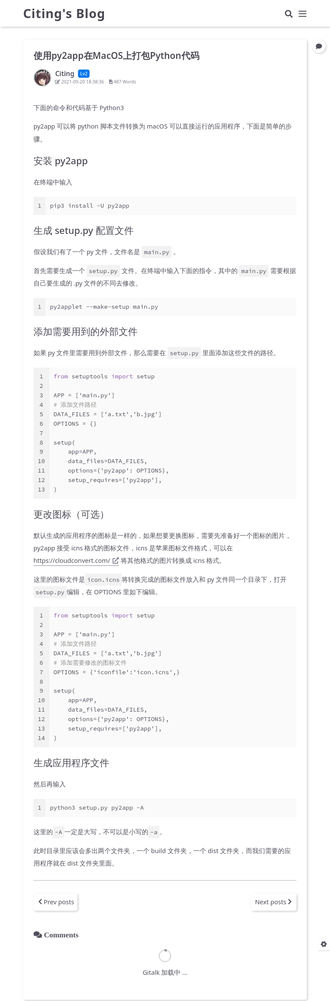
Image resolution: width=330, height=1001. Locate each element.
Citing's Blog (64, 15)
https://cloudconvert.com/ (76, 560)
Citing (191, 978)
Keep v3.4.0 (204, 990)
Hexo (151, 990)
